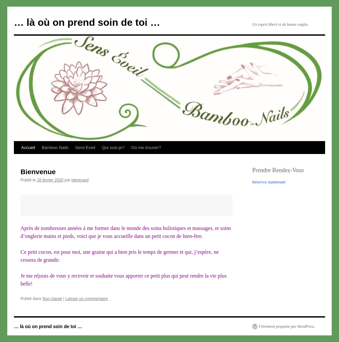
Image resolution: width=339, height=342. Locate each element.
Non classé (52, 298)
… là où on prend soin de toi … (87, 22)
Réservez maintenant (268, 182)
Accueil (28, 147)
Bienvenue (38, 171)
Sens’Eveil (85, 147)
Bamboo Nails (55, 147)
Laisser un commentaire (86, 298)
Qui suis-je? (113, 147)
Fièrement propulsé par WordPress (286, 326)
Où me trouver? (146, 147)
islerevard (79, 180)
